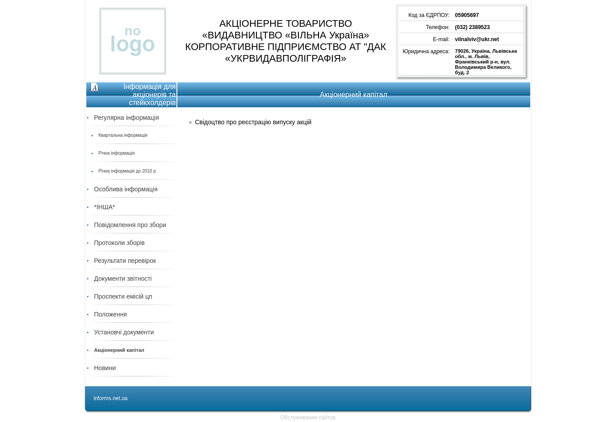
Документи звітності (123, 278)
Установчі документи (124, 332)
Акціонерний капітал (119, 350)
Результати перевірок (125, 260)
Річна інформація (117, 153)
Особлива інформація (126, 189)
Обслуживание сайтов (308, 417)
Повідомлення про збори (130, 224)
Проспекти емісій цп (123, 296)
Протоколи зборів (119, 242)
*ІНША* (104, 207)
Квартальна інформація (123, 135)
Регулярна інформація (126, 117)
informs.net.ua (111, 398)
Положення (110, 314)
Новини (105, 367)
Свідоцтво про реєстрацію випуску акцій (253, 122)
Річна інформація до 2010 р (127, 171)
